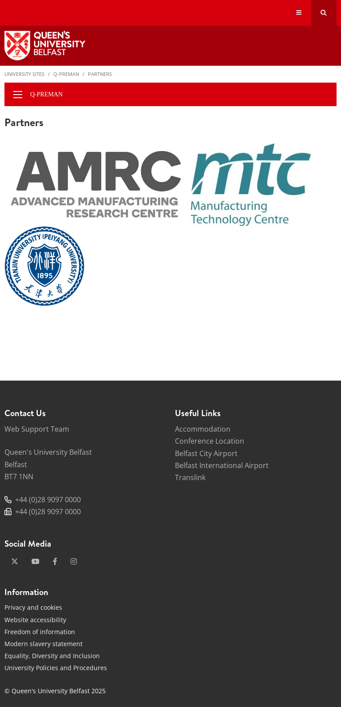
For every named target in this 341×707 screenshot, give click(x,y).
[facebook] (55, 561)
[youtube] (35, 561)
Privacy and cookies (33, 607)
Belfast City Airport (206, 453)
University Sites (24, 74)
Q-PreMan (66, 74)
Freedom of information (39, 632)
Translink (190, 477)
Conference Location (209, 441)
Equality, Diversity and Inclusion (52, 655)
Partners (100, 74)
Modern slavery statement (43, 643)
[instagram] (73, 561)
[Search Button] (324, 13)
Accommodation (202, 429)
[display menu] (17, 94)
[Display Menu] (299, 13)
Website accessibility (35, 620)
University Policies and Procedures (55, 667)
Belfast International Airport (222, 465)
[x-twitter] (14, 561)
